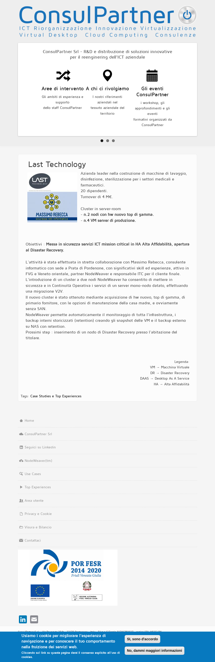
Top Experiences (34, 487)
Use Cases (29, 473)
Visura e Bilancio (35, 527)
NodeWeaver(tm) (35, 460)
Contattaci (29, 540)
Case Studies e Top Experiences (55, 396)
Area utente (31, 500)
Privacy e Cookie (35, 513)
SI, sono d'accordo (142, 639)
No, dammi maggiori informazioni (154, 651)
